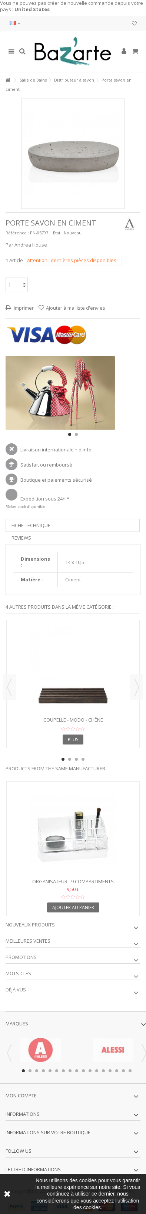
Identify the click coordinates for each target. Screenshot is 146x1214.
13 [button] (103, 1070)
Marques (17, 1023)
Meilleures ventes (28, 941)
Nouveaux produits (30, 924)
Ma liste (134, 23)
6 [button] (56, 1070)
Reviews (21, 537)
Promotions (21, 957)
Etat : (58, 232)
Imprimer (23, 308)
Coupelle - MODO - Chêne (73, 719)
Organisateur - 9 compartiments (73, 881)
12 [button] (96, 1070)
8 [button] (70, 1070)
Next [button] (136, 687)
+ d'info (83, 449)
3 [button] (76, 759)
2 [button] (76, 434)
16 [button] (123, 1070)
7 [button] (63, 1070)
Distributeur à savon (74, 80)
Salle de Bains (33, 80)
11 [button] (90, 1070)
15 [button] (116, 1070)
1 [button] (69, 434)
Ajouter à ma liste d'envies (75, 308)
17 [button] (130, 1070)
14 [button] (110, 1070)
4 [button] (83, 759)
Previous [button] (9, 687)
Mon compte (21, 1095)
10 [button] (83, 1070)
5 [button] (50, 1070)
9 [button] (76, 1070)
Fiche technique (30, 525)
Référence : (17, 232)
